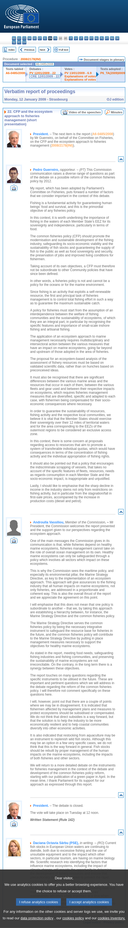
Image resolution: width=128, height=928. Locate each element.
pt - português (107, 38)
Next (42, 49)
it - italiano (71, 38)
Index (11, 49)
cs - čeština (24, 38)
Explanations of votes (80, 76)
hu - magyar (86, 38)
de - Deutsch (35, 38)
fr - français (55, 38)
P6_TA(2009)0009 (112, 73)
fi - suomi (19, 42)
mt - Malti (91, 38)
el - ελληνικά (45, 38)
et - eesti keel (40, 38)
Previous (29, 49)
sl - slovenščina (14, 42)
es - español (19, 38)
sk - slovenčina (117, 38)
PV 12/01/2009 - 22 (42, 73)
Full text (63, 49)
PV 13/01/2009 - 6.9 (78, 73)
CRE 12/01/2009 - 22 (44, 76)
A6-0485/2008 (15, 73)
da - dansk (29, 38)
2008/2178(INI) (30, 59)
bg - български (14, 38)
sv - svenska (24, 42)
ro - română (112, 38)
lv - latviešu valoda (76, 38)
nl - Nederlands (97, 38)
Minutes (116, 112)
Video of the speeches (85, 112)
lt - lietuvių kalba (81, 38)
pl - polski (102, 38)
